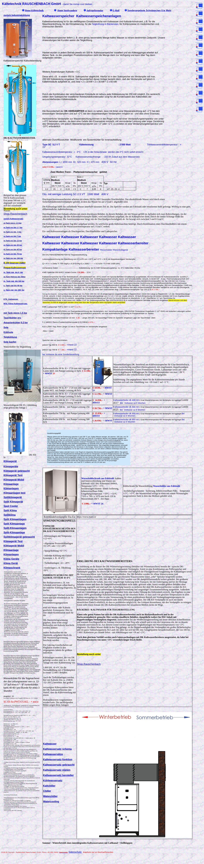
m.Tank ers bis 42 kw (13, 249)
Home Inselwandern (67, 10)
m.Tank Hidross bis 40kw (14, 277)
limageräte (11, 466)
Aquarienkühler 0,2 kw (16, 322)
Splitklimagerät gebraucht (19, 536)
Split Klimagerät (13, 501)
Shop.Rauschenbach (15, 213)
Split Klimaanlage (14, 523)
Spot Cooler (11, 506)
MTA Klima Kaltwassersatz (16, 304)
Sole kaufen (10, 342)
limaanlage (12, 484)
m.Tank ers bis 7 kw (12, 236)
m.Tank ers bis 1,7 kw (13, 227)
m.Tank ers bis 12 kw (13, 241)
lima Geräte (12, 558)
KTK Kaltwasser (11, 299)
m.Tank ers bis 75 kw (13, 254)
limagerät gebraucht (17, 470)
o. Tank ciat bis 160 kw (14, 290)
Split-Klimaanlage (14, 532)
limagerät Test (14, 475)
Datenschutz (75, 851)
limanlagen (12, 488)
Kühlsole (8, 332)
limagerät (11, 461)
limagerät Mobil (14, 479)
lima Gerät (11, 563)
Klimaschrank (12, 567)
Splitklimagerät (13, 497)
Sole (6, 327)
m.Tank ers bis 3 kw (12, 232)
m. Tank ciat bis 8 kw (13, 272)
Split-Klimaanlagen (15, 528)
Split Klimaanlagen (15, 519)
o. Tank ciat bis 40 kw (13, 285)
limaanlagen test (15, 492)
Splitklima (10, 514)
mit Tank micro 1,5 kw (15, 313)
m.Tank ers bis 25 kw (13, 245)
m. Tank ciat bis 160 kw (14, 281)
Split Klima (10, 510)
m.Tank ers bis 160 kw (13, 258)
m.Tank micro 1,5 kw (12, 223)
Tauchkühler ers (12, 318)
